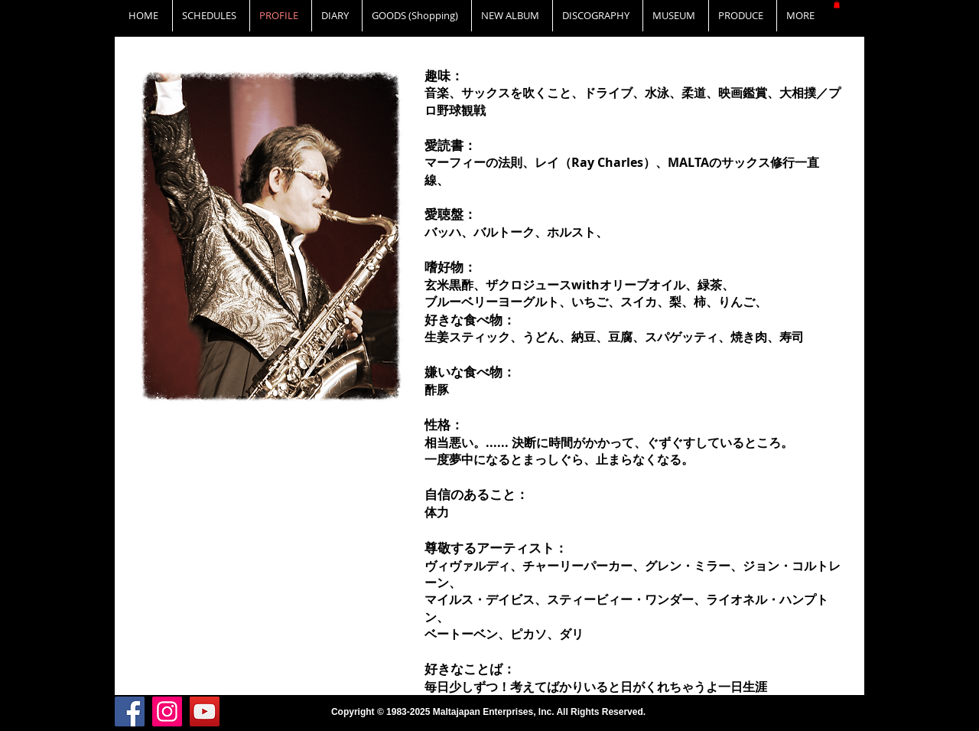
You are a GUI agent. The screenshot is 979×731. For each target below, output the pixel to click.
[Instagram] (167, 711)
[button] (837, 4)
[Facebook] (130, 711)
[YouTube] (205, 711)
